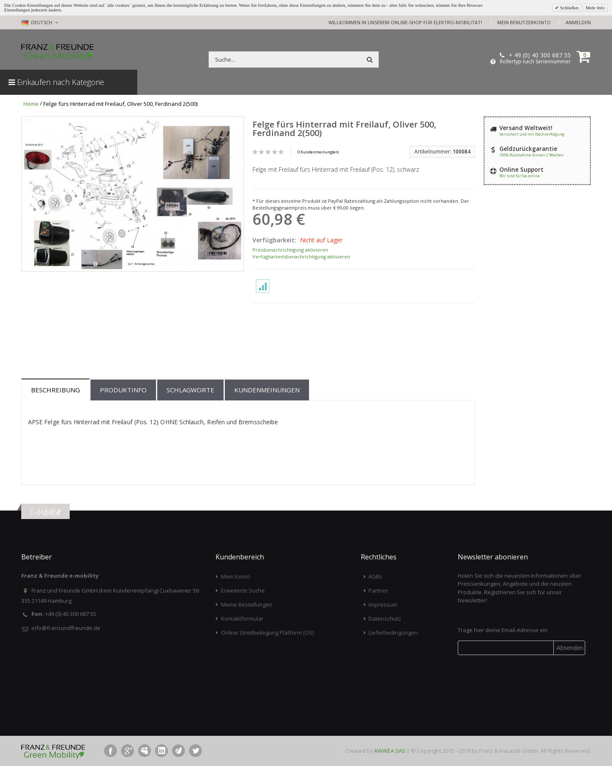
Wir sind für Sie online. (520, 176)
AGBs (375, 576)
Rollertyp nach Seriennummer (535, 61)
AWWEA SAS (389, 751)
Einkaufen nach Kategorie (56, 82)
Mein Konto (235, 576)
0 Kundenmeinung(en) (318, 152)
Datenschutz (384, 618)
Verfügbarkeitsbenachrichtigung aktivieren (301, 256)
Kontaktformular (242, 618)
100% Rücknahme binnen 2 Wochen (531, 155)
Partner (378, 590)
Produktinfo (123, 390)
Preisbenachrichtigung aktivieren (290, 250)
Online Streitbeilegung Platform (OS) (267, 632)
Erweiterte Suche (243, 590)
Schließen (568, 7)
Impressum (382, 604)
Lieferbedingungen (393, 632)
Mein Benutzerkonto (524, 22)
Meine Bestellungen (246, 604)
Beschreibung (55, 390)
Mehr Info (595, 7)
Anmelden (578, 22)
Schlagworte (190, 390)
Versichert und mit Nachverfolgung (531, 134)
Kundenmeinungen (267, 390)
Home (31, 104)
